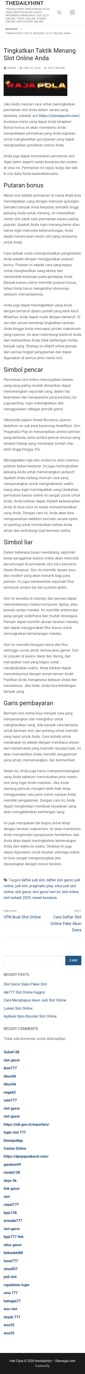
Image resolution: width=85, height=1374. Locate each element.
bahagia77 (12, 1301)
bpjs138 (10, 1213)
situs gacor (13, 1245)
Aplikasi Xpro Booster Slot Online (30, 1016)
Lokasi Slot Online (18, 1008)
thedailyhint (24, 3)
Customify (42, 1366)
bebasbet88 (13, 1253)
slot (7, 1197)
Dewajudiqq (13, 1140)
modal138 (12, 1172)
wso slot (10, 1309)
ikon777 (10, 1068)
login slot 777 (15, 1132)
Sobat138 (11, 1052)
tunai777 (11, 1261)
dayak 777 (12, 1317)
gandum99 (12, 1164)
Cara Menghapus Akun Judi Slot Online (35, 1000)
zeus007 (10, 1269)
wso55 (9, 1325)
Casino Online (15, 1148)
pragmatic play (41, 886)
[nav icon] (72, 12)
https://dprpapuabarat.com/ (26, 1156)
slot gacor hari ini (46, 892)
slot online (70, 892)
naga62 (10, 1092)
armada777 (13, 1221)
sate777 (10, 1100)
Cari (73, 960)
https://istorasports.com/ (59, 116)
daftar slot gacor (59, 880)
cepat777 (11, 1204)
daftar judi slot (33, 880)
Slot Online (54, 67)
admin (10, 67)
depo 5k (10, 1180)
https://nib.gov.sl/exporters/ (26, 1124)
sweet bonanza (44, 898)
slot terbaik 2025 (17, 898)
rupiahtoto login (16, 1285)
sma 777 (11, 1293)
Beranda (11, 29)
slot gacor (23, 892)
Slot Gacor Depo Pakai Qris (25, 984)
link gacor (12, 1188)
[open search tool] (59, 12)
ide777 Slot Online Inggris (24, 992)
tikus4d (10, 1076)
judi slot (21, 886)
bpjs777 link (14, 1237)
